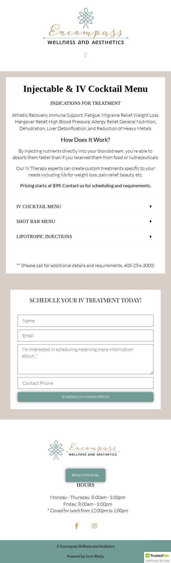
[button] (85, 55)
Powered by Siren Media (85, 556)
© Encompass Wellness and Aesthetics (85, 547)
